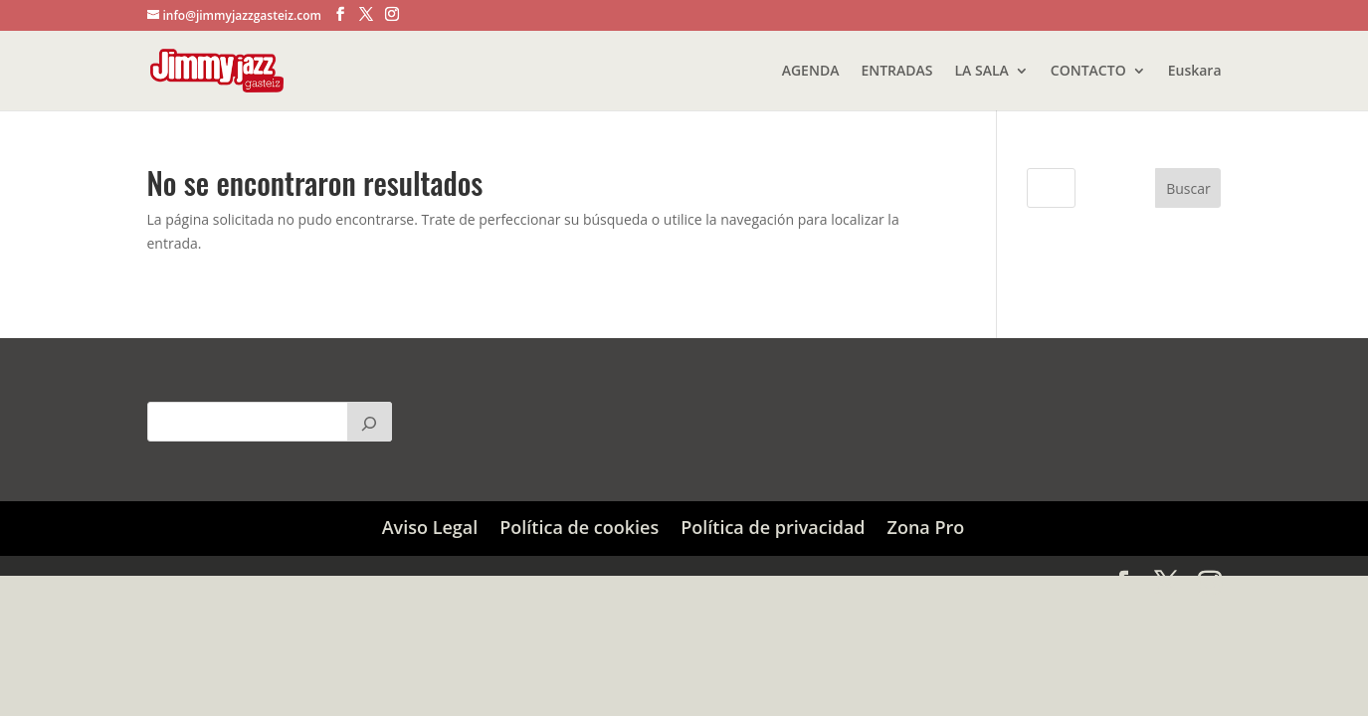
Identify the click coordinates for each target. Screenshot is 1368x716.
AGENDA (811, 72)
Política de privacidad (773, 527)
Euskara (1195, 72)
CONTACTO (1088, 72)
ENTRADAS (896, 72)
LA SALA (982, 72)
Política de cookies (579, 527)
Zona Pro (926, 527)
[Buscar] (369, 422)
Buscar (1188, 188)
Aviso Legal (430, 527)
